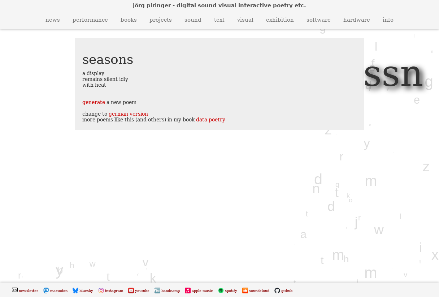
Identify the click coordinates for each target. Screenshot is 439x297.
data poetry (210, 119)
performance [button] (90, 20)
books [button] (129, 20)
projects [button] (160, 20)
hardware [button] (356, 20)
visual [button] (245, 20)
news (52, 20)
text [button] (219, 20)
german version (128, 114)
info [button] (388, 20)
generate (93, 102)
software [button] (319, 20)
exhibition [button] (280, 20)
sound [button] (192, 20)
